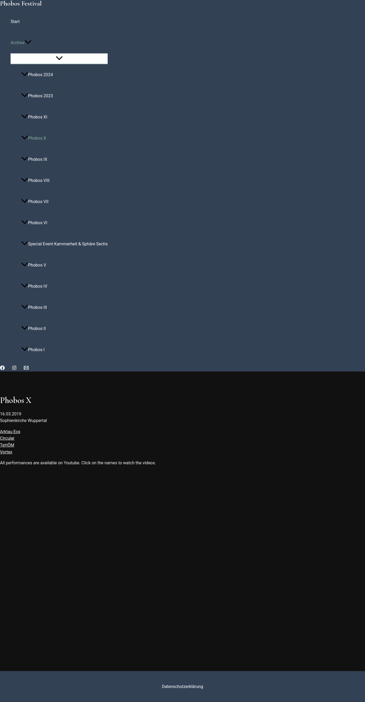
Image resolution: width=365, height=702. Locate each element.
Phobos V (33, 265)
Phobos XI (34, 117)
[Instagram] (14, 368)
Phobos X (33, 138)
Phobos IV (34, 286)
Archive (21, 42)
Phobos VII (34, 201)
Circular (7, 438)
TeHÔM (7, 445)
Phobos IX (34, 159)
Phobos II (33, 328)
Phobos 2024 (37, 74)
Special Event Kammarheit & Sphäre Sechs (64, 243)
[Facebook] (2, 368)
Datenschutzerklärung (182, 686)
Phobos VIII (35, 180)
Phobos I (33, 349)
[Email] (26, 368)
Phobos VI (34, 222)
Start (15, 21)
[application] (28, 42)
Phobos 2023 (37, 95)
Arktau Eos (10, 431)
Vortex (6, 452)
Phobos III (34, 307)
